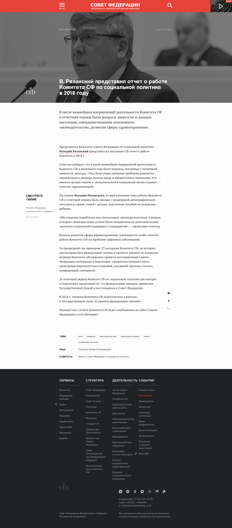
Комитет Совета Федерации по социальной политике (103, 356)
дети (80, 336)
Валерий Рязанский (74, 151)
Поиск (62, 404)
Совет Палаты (93, 401)
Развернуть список (168, 308)
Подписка (64, 415)
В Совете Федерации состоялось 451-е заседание (39, 209)
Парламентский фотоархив (163, 491)
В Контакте (168, 293)
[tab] (168, 302)
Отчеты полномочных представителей (121, 463)
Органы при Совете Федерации (92, 441)
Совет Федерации (95, 389)
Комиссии (91, 418)
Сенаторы (91, 406)
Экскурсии (65, 432)
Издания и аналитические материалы (121, 475)
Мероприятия (120, 436)
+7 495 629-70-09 (143, 499)
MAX (142, 491)
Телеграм (149, 491)
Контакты (64, 389)
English (63, 438)
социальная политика (88, 342)
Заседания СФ (120, 398)
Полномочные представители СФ (94, 469)
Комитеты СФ (93, 412)
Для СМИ (144, 453)
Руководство (93, 395)
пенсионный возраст (130, 336)
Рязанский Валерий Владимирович (95, 349)
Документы (118, 413)
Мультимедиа (146, 435)
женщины (91, 336)
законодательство (108, 336)
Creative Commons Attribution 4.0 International (144, 516)
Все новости (67, 29)
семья (146, 336)
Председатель (146, 401)
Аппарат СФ (92, 423)
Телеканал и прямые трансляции (145, 444)
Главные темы (146, 389)
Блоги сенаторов (148, 430)
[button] (62, 6)
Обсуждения (66, 410)
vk (120, 491)
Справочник (66, 421)
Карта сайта (65, 426)
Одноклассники (168, 301)
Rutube (156, 491)
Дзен (127, 491)
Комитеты (144, 406)
